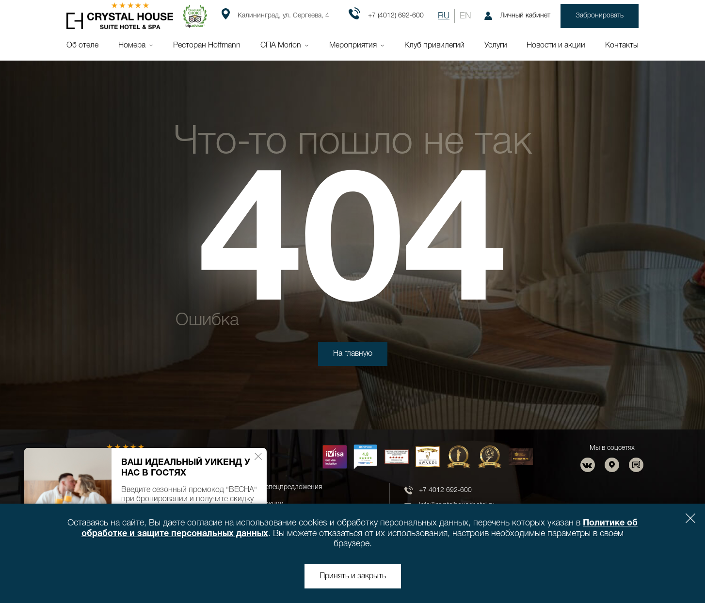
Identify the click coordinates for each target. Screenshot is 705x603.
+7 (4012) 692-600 (386, 16)
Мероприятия (353, 45)
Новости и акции (556, 45)
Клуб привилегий (434, 45)
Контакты (622, 45)
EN (465, 16)
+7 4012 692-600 (445, 490)
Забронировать (600, 16)
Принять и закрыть (353, 576)
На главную (352, 353)
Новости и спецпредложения (276, 487)
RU (443, 16)
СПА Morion (280, 45)
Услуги (495, 45)
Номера (131, 45)
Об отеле (82, 45)
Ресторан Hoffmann (206, 45)
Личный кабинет (517, 16)
